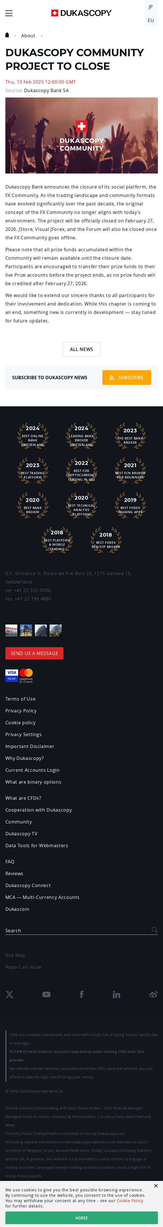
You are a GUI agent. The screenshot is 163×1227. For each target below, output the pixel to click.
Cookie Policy (130, 1200)
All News (81, 349)
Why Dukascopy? (24, 758)
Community (18, 822)
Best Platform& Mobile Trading (57, 539)
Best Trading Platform (33, 470)
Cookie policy (20, 722)
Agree (81, 1218)
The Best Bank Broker (130, 435)
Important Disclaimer (30, 746)
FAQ (9, 862)
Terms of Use (20, 699)
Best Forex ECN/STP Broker (106, 540)
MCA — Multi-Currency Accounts (42, 897)
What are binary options (33, 782)
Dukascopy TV (21, 834)
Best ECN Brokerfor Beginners (130, 470)
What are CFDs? (23, 798)
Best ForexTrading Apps (130, 505)
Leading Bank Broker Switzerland (82, 435)
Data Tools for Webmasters (36, 845)
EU (151, 20)
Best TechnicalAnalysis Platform (82, 505)
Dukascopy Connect (28, 885)
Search (13, 930)
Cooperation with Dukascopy (38, 810)
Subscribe (127, 377)
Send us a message (34, 653)
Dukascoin (17, 909)
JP (151, 7)
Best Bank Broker (33, 505)
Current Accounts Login (32, 770)
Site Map (15, 955)
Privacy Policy (21, 711)
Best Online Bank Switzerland (33, 435)
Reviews (14, 873)
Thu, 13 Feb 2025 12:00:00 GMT (40, 82)
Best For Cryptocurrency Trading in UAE (82, 470)
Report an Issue (23, 967)
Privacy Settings (23, 734)
